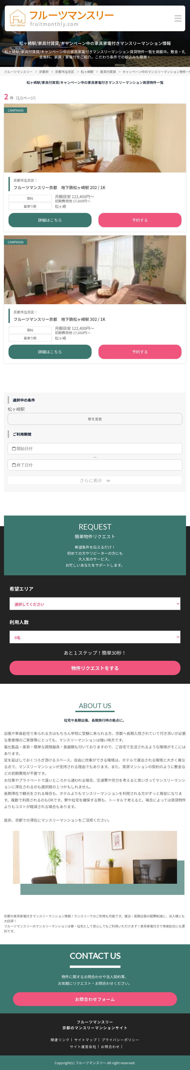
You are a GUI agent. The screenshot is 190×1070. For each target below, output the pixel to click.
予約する (140, 220)
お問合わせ (110, 1046)
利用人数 (19, 621)
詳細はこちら (50, 220)
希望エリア (21, 588)
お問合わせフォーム (95, 999)
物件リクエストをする (95, 667)
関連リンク (60, 1039)
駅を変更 (95, 418)
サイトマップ (85, 1039)
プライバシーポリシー (120, 1039)
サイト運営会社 (83, 1046)
